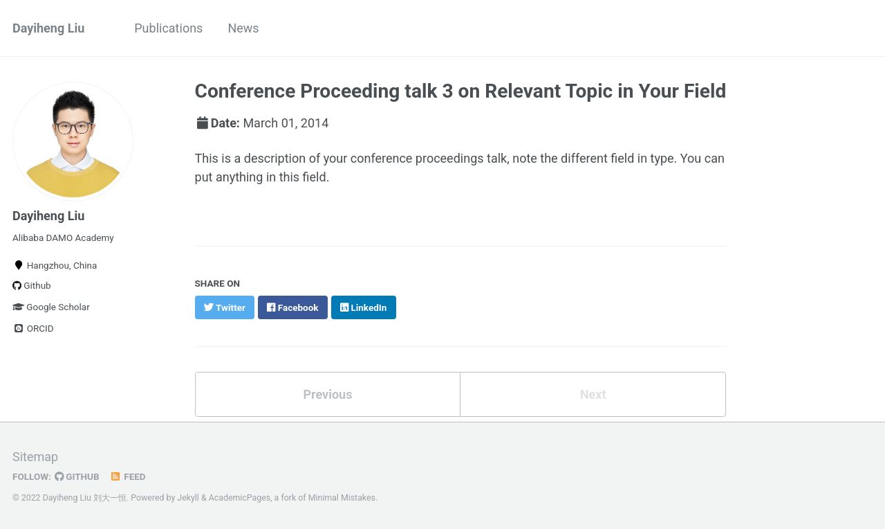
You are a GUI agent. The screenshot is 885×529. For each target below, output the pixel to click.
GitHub (77, 476)
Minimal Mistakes (341, 498)
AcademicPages (239, 498)
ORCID (33, 328)
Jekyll (188, 498)
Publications (168, 28)
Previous (327, 394)
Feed (128, 476)
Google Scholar (51, 306)
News (243, 28)
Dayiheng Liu (48, 28)
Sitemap (35, 456)
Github (31, 285)
